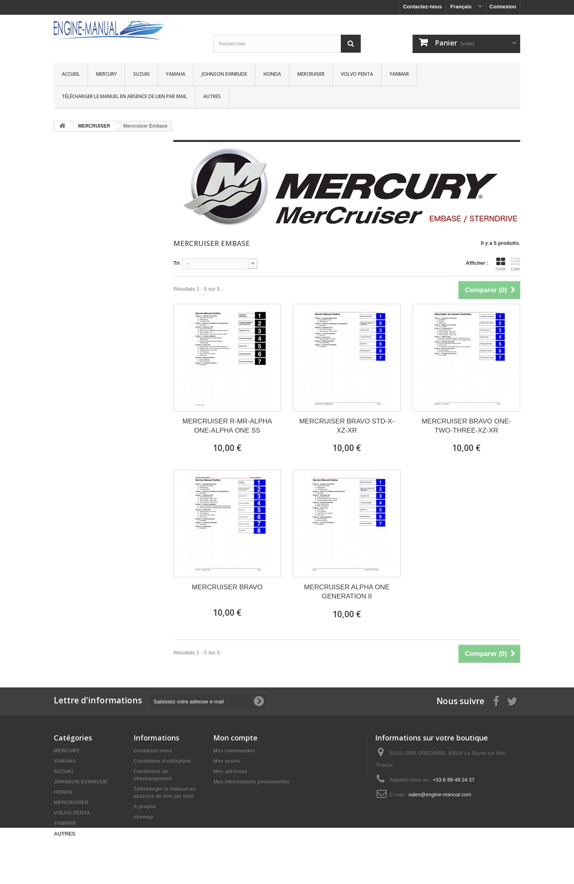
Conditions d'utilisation (162, 761)
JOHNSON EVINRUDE (224, 74)
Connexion (502, 7)
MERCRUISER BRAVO (227, 587)
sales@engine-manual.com (440, 794)
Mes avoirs (226, 761)
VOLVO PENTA (357, 74)
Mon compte (235, 737)
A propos (145, 806)
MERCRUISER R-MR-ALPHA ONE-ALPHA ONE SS (227, 425)
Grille (500, 264)
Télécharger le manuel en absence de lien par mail (124, 96)
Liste (515, 264)
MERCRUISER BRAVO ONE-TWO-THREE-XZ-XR (466, 425)
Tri (176, 263)
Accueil (71, 74)
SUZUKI (141, 74)
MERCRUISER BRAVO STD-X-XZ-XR (347, 425)
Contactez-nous (422, 7)
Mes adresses (230, 771)
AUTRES (212, 96)
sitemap (143, 817)
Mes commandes (234, 751)
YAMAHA (175, 74)
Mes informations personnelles (251, 782)
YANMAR (399, 74)
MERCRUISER (310, 74)
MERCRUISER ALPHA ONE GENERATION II (346, 591)
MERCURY (106, 74)
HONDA (272, 74)
